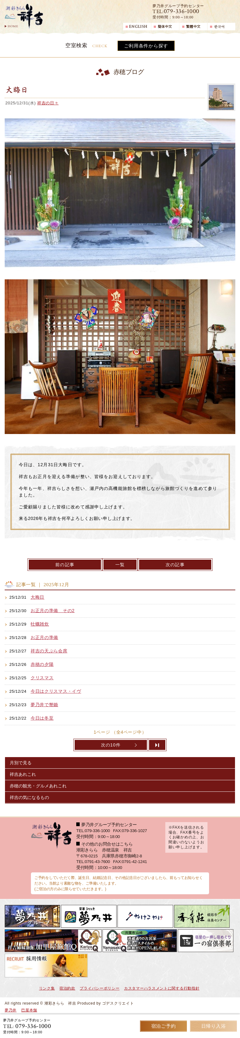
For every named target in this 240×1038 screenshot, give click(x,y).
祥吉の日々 (48, 103)
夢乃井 (11, 1010)
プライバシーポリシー (99, 988)
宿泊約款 (67, 988)
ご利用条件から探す (146, 45)
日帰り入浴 (213, 1026)
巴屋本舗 (29, 1010)
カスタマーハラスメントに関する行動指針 (161, 988)
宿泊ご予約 (163, 1026)
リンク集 (47, 988)
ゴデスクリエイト (118, 1003)
